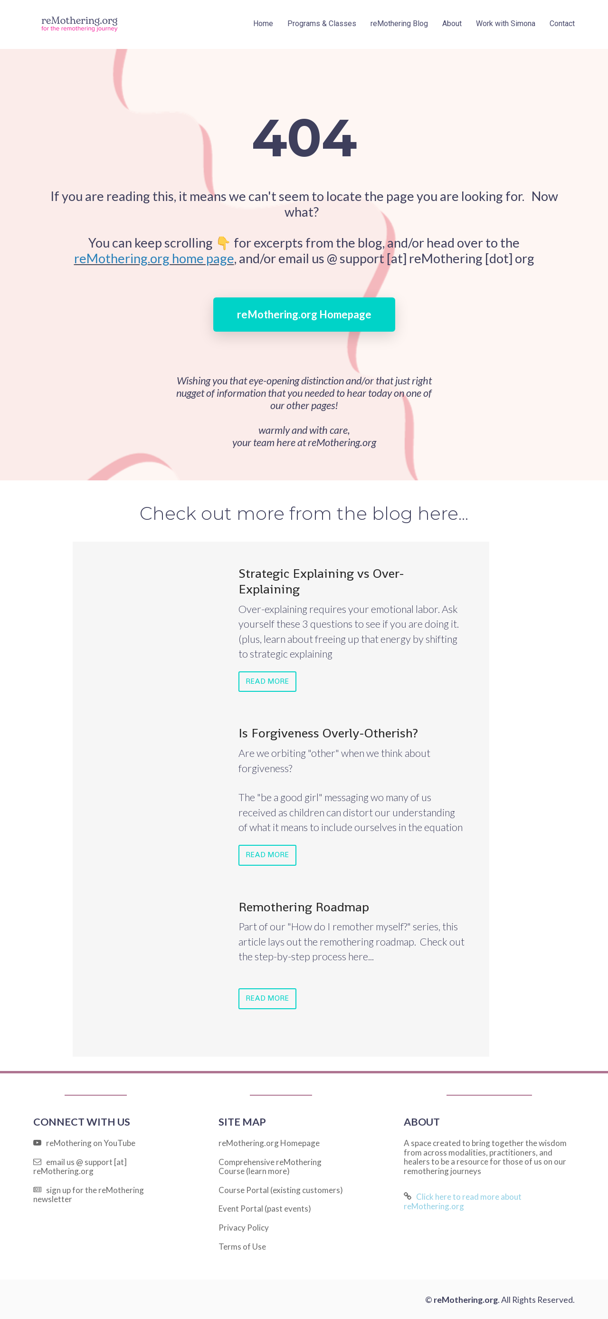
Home (263, 23)
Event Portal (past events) (264, 1208)
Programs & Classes (321, 23)
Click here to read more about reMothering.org (463, 1200)
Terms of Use (242, 1245)
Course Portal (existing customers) (280, 1189)
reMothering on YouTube (84, 1142)
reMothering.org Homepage (304, 314)
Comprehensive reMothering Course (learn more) (270, 1165)
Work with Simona (505, 23)
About (452, 23)
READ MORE (266, 681)
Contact (562, 23)
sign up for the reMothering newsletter (88, 1193)
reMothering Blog (399, 23)
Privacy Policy (243, 1226)
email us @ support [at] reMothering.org (80, 1165)
